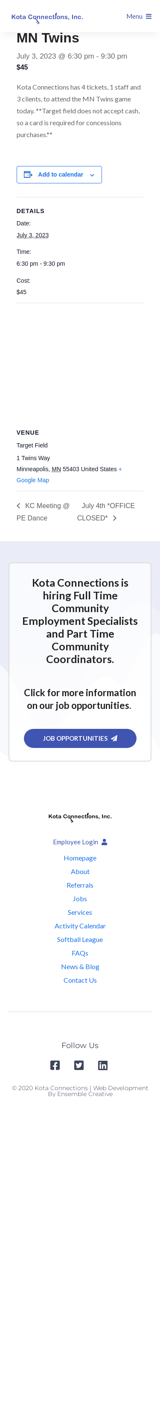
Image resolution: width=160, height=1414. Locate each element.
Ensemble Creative (85, 1094)
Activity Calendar (80, 926)
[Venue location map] (80, 364)
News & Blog (80, 966)
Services (80, 912)
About (80, 871)
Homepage (80, 858)
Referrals (80, 885)
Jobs (80, 898)
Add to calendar (60, 174)
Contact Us (80, 980)
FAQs (80, 953)
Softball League (80, 939)
